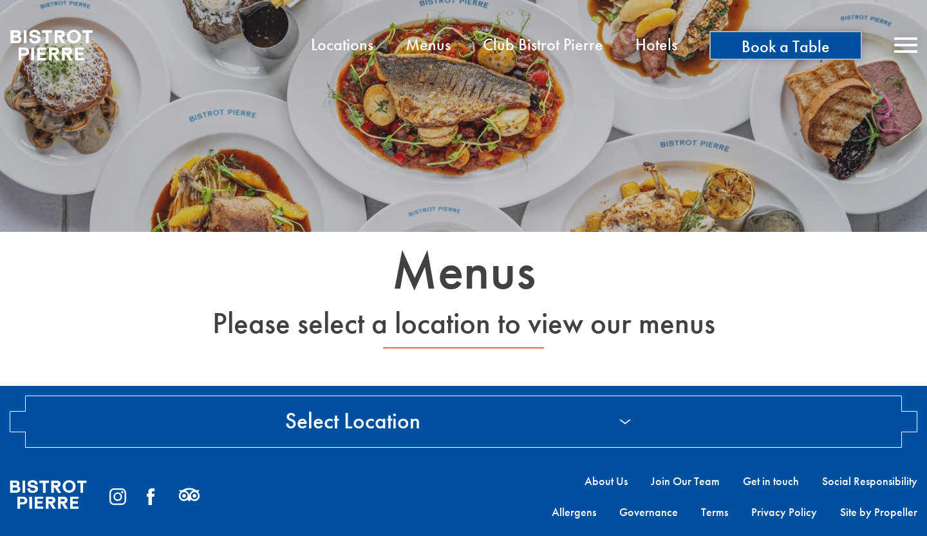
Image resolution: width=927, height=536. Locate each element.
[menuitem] (342, 45)
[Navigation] (905, 45)
